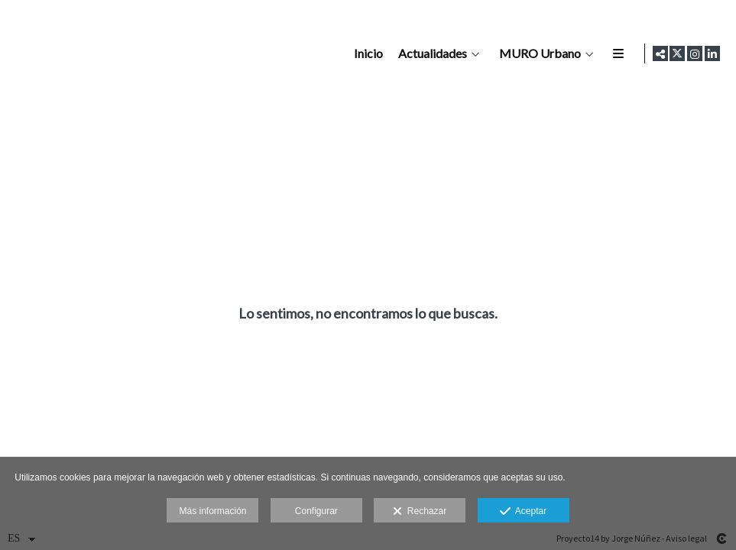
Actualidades (430, 53)
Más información (212, 511)
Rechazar (419, 512)
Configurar (316, 511)
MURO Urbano (538, 53)
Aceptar (523, 512)
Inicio (366, 53)
